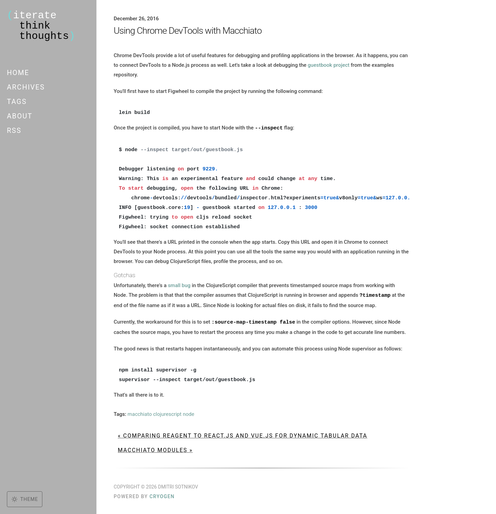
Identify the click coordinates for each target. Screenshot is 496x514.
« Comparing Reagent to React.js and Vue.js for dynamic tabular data (243, 434)
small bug (179, 285)
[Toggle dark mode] (24, 499)
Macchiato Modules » (155, 449)
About (19, 116)
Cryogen (162, 495)
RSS (14, 130)
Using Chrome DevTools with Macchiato (188, 30)
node (188, 413)
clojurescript (167, 413)
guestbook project (328, 65)
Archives (26, 87)
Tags (17, 101)
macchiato (139, 413)
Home (18, 73)
